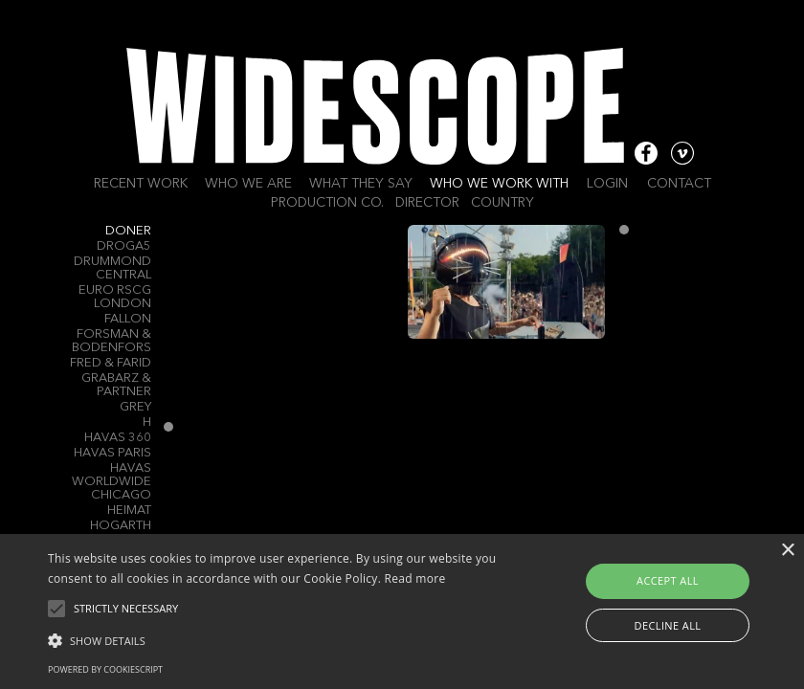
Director (427, 203)
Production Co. (327, 203)
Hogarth (120, 526)
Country (502, 203)
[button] (278, 639)
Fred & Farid (110, 363)
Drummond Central (112, 268)
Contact (679, 183)
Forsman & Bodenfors (111, 341)
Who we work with (499, 183)
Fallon (127, 319)
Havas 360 (117, 438)
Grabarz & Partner (116, 385)
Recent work (141, 183)
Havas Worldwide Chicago (111, 481)
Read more (415, 578)
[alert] (402, 611)
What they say (361, 183)
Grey (135, 407)
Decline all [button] (668, 625)
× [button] (787, 551)
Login (607, 183)
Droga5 (124, 246)
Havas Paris (112, 453)
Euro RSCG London (114, 297)
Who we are (248, 183)
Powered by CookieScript (105, 669)
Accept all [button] (667, 580)
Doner (128, 231)
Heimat (129, 510)
